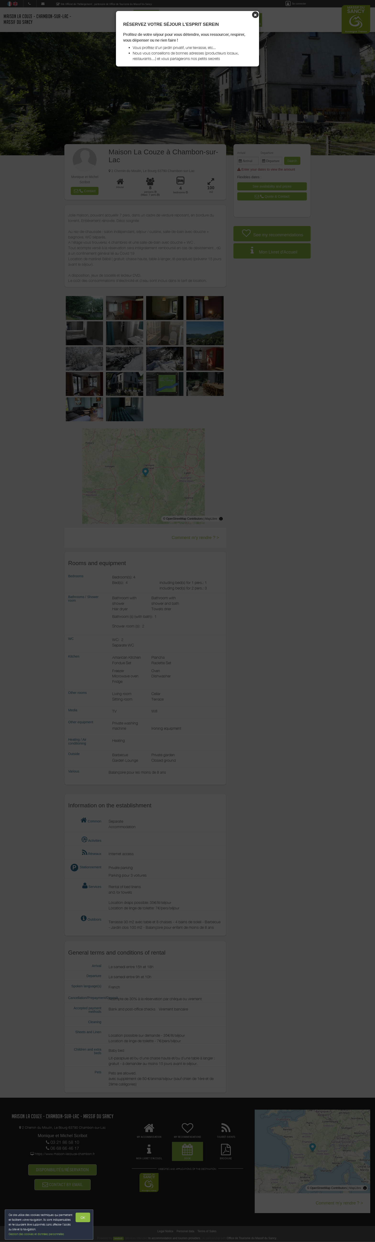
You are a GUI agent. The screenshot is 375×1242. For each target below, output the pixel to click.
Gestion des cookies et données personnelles (36, 1234)
